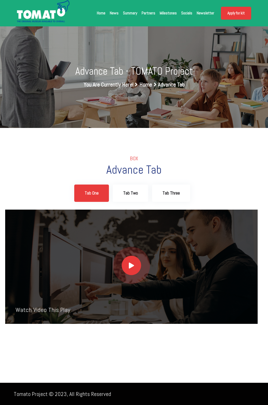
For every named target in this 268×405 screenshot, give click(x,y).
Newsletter (205, 13)
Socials (186, 13)
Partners (148, 13)
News (114, 13)
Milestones (168, 13)
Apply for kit (236, 13)
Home (101, 13)
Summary (130, 13)
